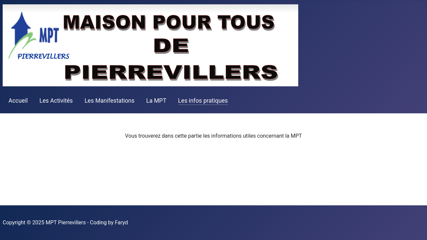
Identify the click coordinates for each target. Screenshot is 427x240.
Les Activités (56, 100)
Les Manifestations (109, 100)
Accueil (18, 100)
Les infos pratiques (203, 100)
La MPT (156, 100)
